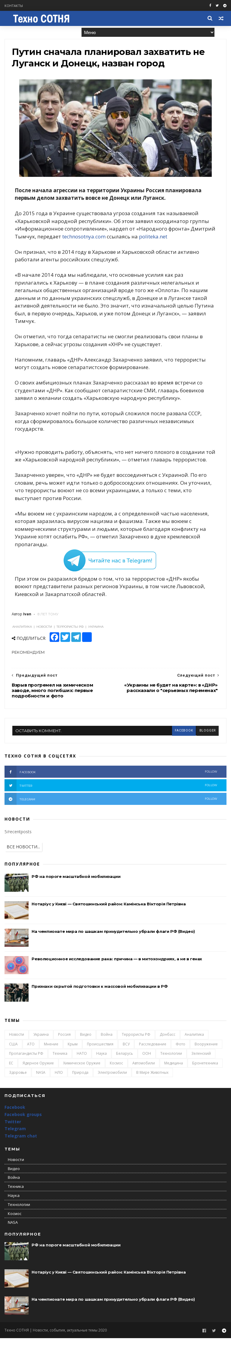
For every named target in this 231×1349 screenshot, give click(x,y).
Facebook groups (23, 1125)
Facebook (15, 1118)
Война (106, 1045)
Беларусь (124, 1064)
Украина (41, 1045)
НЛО (59, 1083)
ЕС (11, 1073)
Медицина (173, 1073)
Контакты (14, 5)
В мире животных (152, 1083)
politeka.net (179, 239)
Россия (64, 1045)
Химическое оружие (81, 1073)
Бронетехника (205, 1073)
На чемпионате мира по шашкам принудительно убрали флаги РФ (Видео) (113, 942)
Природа (80, 1083)
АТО (31, 1055)
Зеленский (201, 1064)
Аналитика (194, 1045)
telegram (111, 810)
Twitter (13, 1132)
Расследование (152, 1055)
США (13, 1055)
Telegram (15, 1140)
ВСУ (126, 1055)
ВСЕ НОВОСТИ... (23, 858)
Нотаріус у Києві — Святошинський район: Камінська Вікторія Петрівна (109, 915)
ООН (146, 1064)
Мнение (51, 1055)
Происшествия (100, 1055)
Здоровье (18, 1083)
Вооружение (206, 1055)
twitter (111, 796)
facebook (183, 741)
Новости (16, 1045)
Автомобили (143, 1073)
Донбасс (167, 1045)
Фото (180, 1055)
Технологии (171, 1064)
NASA (40, 1083)
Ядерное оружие (38, 1073)
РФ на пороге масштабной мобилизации (76, 887)
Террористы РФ (136, 1045)
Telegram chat (21, 1147)
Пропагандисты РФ (26, 1064)
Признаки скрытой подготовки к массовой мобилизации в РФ (100, 997)
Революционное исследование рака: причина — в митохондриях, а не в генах (117, 970)
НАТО (82, 1064)
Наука (101, 1064)
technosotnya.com (110, 239)
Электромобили (112, 1083)
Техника (60, 1064)
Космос (116, 1073)
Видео (85, 1045)
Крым (73, 1055)
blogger (207, 741)
